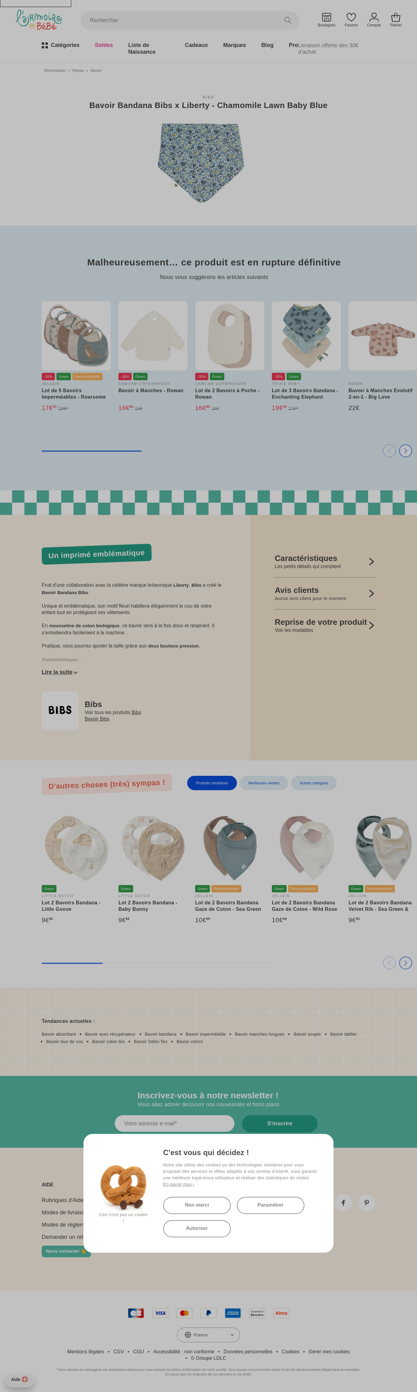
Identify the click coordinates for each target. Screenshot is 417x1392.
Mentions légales (85, 1351)
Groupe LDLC (211, 1358)
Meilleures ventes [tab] (264, 783)
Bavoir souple (307, 1034)
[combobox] (208, 1335)
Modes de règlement (67, 1225)
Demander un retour (66, 1237)
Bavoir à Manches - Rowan (150, 390)
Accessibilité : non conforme (183, 1351)
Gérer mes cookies (329, 1351)
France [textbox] (201, 1334)
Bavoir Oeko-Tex (151, 1041)
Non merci (197, 1205)
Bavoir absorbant (59, 1034)
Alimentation (55, 70)
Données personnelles (248, 1351)
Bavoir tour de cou (64, 1041)
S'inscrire (279, 1123)
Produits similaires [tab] (212, 783)
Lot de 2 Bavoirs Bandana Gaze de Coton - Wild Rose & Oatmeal (304, 909)
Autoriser (197, 1228)
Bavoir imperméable (206, 1034)
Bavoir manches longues (259, 1034)
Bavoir (96, 70)
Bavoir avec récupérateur (110, 1034)
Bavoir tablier (343, 1034)
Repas (78, 70)
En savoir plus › (179, 1184)
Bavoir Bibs (97, 718)
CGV (118, 1351)
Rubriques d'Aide (63, 1200)
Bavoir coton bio (108, 1041)
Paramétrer (271, 1205)
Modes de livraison (65, 1212)
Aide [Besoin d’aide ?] (19, 1379)
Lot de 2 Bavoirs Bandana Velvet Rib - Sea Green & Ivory (380, 909)
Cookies (290, 1351)
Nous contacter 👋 (66, 1251)
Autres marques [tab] (314, 783)
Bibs (208, 97)
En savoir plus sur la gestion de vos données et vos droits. (208, 1374)
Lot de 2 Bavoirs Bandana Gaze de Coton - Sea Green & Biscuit (228, 909)
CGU (138, 1351)
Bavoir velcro (190, 1041)
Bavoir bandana (160, 1034)
